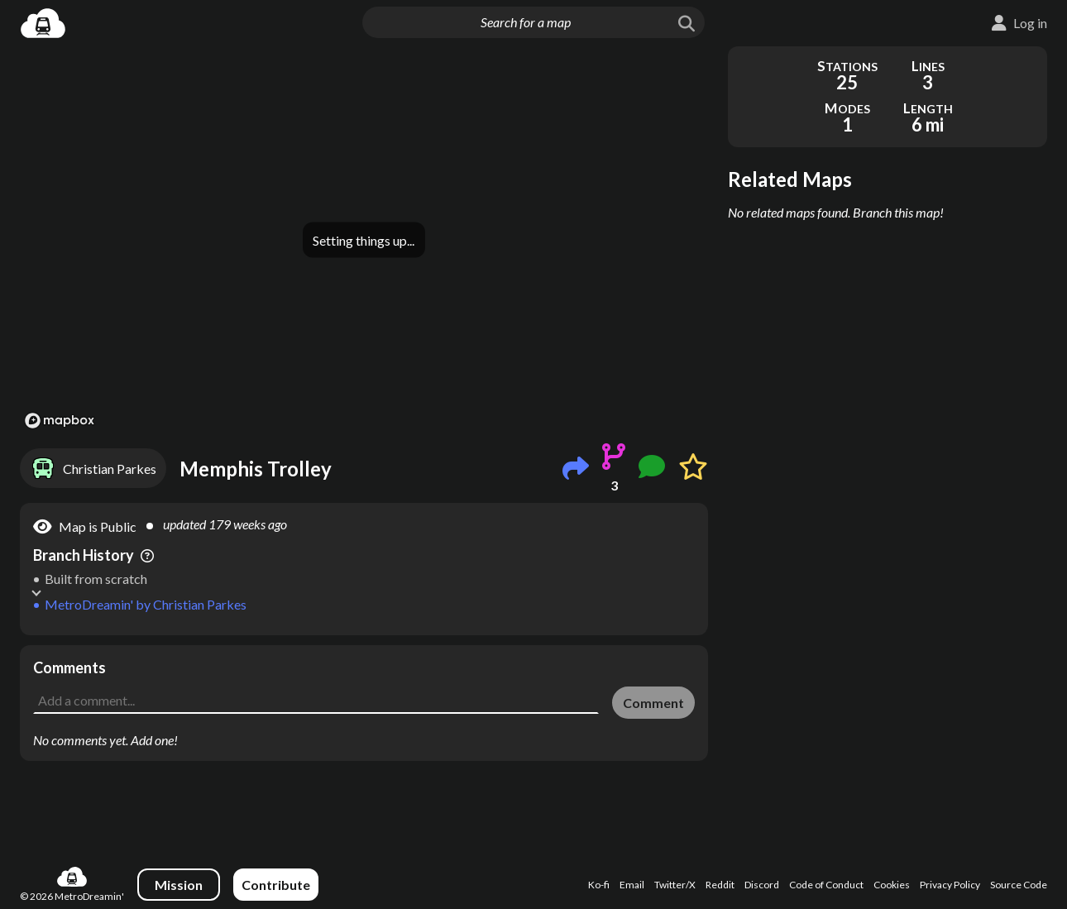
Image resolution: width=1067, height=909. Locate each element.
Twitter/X (675, 889)
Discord (761, 889)
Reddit (720, 889)
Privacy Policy (950, 889)
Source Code (1018, 889)
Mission (179, 889)
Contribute (276, 889)
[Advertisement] (364, 682)
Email (632, 889)
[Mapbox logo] (59, 420)
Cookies (891, 889)
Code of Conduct (826, 889)
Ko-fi (599, 889)
